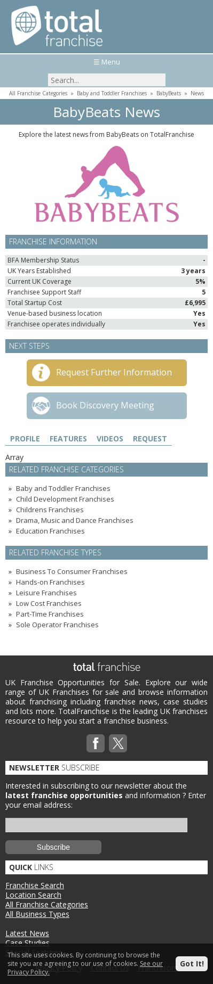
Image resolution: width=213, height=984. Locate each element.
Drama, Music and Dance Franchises (74, 520)
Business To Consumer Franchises (72, 571)
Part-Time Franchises (50, 614)
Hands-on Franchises (50, 582)
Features (68, 438)
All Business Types (37, 914)
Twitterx (118, 743)
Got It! (192, 963)
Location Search (33, 895)
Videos (110, 438)
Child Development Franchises (65, 499)
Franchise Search (34, 885)
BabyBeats (168, 93)
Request (150, 438)
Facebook (95, 743)
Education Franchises (50, 531)
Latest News (27, 933)
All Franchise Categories (38, 93)
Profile (25, 438)
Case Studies (27, 943)
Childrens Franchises (50, 509)
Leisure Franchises (46, 592)
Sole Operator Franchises (57, 624)
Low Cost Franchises (49, 603)
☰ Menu (106, 62)
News (197, 93)
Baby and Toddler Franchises (112, 93)
